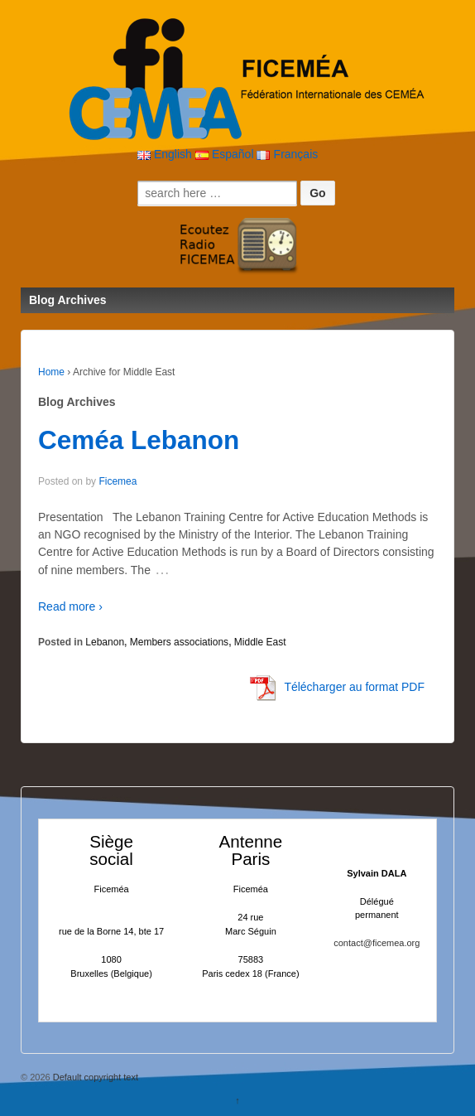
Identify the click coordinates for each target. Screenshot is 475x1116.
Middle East (260, 642)
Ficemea (117, 481)
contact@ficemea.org (376, 943)
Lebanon (104, 642)
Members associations (179, 642)
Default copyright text (94, 1077)
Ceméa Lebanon (138, 440)
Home (51, 372)
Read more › (70, 606)
